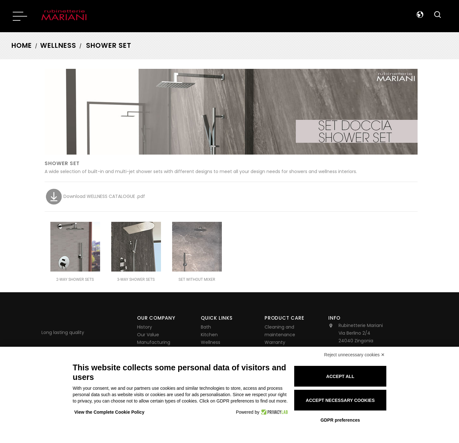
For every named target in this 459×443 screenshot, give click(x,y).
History (144, 327)
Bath (206, 327)
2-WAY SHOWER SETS (75, 279)
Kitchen (209, 334)
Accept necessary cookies (340, 400)
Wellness (210, 342)
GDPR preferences (340, 420)
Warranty (275, 342)
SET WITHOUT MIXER (196, 279)
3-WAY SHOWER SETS (136, 279)
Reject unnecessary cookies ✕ (354, 354)
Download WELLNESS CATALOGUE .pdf (95, 196)
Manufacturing (153, 342)
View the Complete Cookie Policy (109, 412)
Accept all (340, 376)
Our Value (148, 334)
